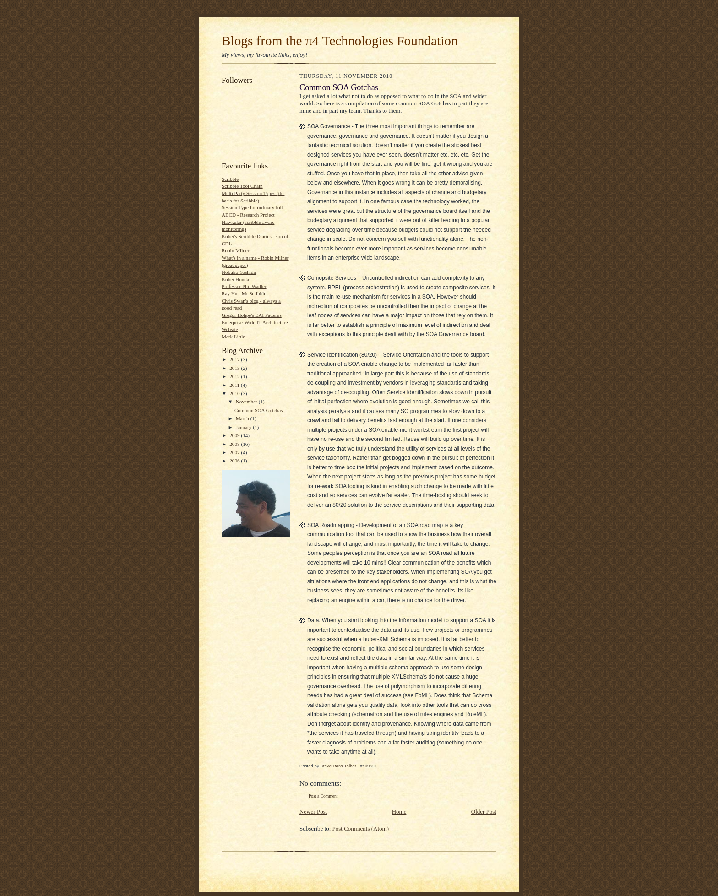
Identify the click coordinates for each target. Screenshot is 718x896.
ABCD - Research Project (248, 214)
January (244, 427)
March (243, 418)
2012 (235, 376)
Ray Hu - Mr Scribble (244, 293)
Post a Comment (323, 795)
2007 (235, 452)
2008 (235, 444)
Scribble (230, 179)
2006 (235, 460)
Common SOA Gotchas (258, 410)
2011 (235, 385)
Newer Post (313, 811)
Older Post (483, 811)
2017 (235, 359)
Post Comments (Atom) (360, 828)
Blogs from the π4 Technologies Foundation (340, 40)
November (247, 401)
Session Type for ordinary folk (253, 207)
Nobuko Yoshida (239, 272)
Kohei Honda (235, 279)
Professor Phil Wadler (244, 286)
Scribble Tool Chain (242, 186)
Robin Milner (236, 250)
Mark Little (233, 336)
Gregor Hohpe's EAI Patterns (252, 315)
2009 (235, 435)
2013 (235, 368)
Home (399, 811)
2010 (235, 393)
